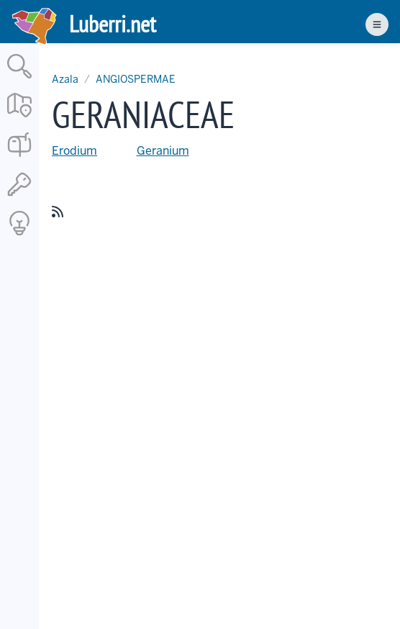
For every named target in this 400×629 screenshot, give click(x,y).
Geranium (163, 150)
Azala (65, 79)
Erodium (74, 150)
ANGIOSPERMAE (136, 79)
